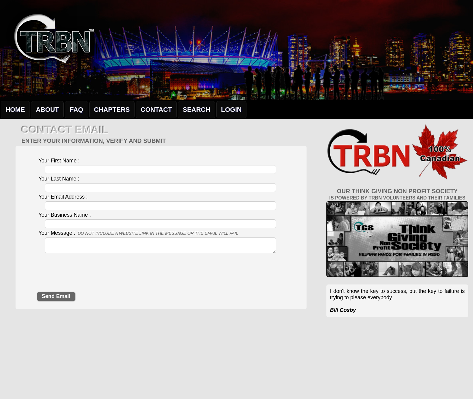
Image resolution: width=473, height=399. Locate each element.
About (47, 109)
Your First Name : (58, 161)
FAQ (76, 109)
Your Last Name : (58, 179)
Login (231, 109)
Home (15, 109)
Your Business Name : (64, 215)
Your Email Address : (62, 197)
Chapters (112, 109)
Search (196, 109)
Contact (156, 109)
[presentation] (83, 274)
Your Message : (138, 233)
